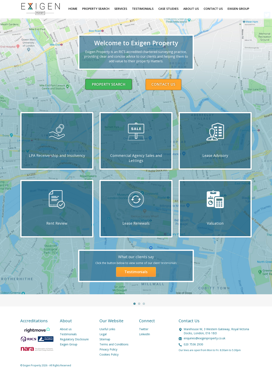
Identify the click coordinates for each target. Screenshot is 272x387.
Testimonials (136, 272)
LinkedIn (144, 344)
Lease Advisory (215, 155)
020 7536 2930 (193, 354)
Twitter (143, 339)
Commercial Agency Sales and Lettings (136, 158)
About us (66, 339)
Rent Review (56, 223)
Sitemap (104, 349)
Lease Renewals (136, 223)
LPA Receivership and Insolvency (57, 155)
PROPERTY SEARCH (108, 84)
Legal (103, 344)
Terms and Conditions (113, 354)
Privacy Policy (108, 359)
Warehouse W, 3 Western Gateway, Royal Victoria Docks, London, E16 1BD (216, 341)
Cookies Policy (109, 364)
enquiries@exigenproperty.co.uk (204, 348)
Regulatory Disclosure (74, 349)
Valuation (215, 223)
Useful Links (107, 339)
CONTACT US (163, 84)
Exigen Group (68, 354)
